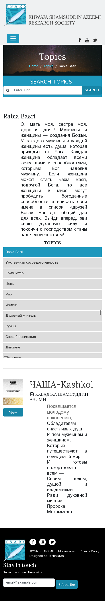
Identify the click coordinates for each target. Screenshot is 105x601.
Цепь (10, 283)
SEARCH (92, 90)
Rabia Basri (14, 252)
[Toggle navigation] (13, 38)
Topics (48, 66)
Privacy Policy (89, 551)
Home (33, 66)
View (13, 412)
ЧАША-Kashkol (61, 384)
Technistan (56, 556)
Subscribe (66, 584)
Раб (9, 294)
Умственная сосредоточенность (32, 262)
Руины (11, 326)
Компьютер (15, 273)
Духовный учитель (21, 315)
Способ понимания (21, 336)
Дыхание (13, 347)
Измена (12, 305)
